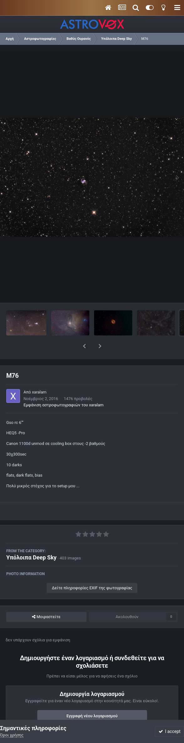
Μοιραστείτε (46, 600)
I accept (170, 731)
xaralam (39, 375)
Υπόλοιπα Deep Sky (31, 541)
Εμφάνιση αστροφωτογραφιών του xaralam (63, 388)
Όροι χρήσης (12, 735)
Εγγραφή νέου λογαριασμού (92, 699)
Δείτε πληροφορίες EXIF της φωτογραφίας (92, 571)
